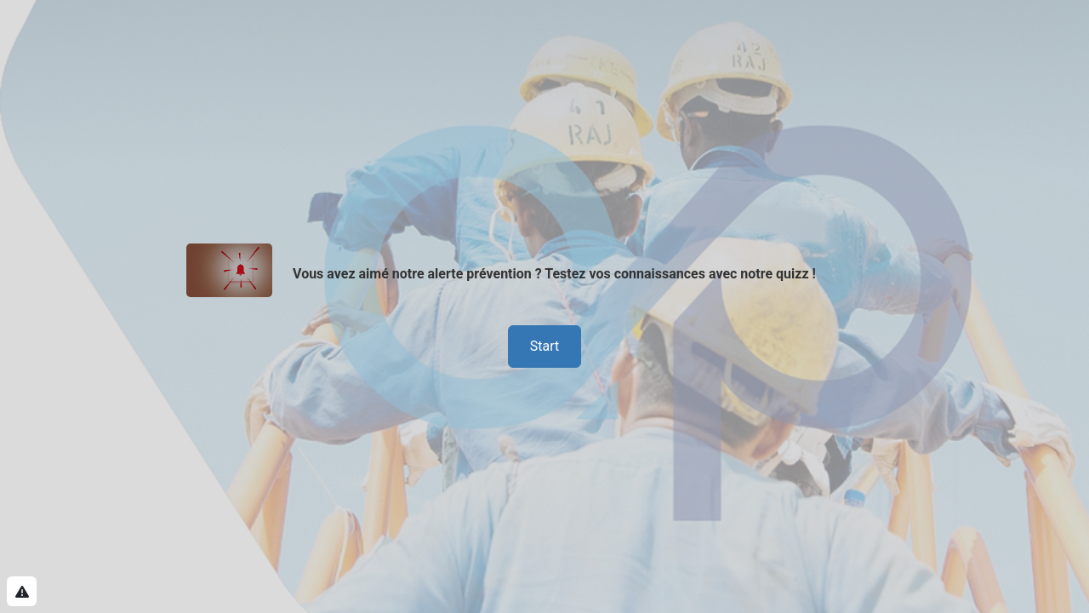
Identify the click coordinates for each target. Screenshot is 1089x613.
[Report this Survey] (22, 591)
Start (544, 346)
